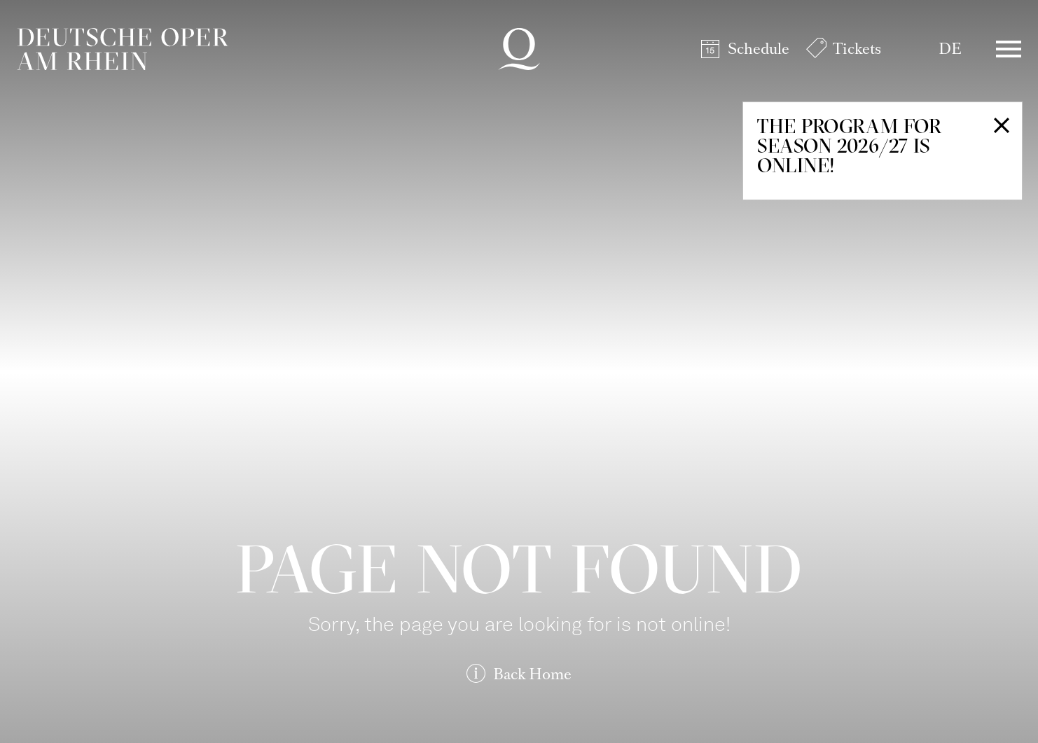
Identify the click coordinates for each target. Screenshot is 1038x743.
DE (950, 49)
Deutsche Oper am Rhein (122, 49)
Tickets (857, 49)
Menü (1008, 49)
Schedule (758, 49)
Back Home (532, 674)
